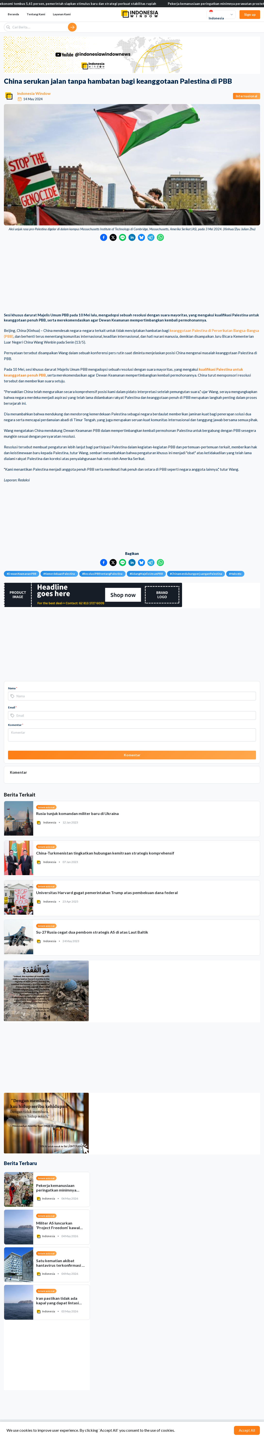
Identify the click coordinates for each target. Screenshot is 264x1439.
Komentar (15, 725)
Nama (12, 688)
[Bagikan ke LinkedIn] (132, 237)
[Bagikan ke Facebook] (103, 237)
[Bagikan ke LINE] (122, 237)
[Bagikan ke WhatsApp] (160, 237)
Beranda (13, 14)
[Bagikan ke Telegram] (150, 237)
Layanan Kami (62, 14)
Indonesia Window (34, 93)
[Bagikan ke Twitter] (113, 237)
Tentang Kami (36, 14)
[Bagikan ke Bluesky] (141, 237)
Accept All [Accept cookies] (247, 1430)
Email (12, 707)
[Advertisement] (132, 277)
